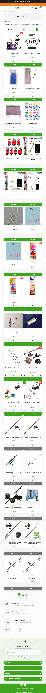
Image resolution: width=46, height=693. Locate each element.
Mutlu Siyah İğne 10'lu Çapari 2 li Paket (13, 123)
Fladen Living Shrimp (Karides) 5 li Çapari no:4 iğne (13, 263)
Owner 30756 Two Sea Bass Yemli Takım (32, 193)
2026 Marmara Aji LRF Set (13, 53)
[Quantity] (13, 61)
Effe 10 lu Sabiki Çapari (32, 123)
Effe (32, 121)
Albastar (32, 366)
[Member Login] (36, 8)
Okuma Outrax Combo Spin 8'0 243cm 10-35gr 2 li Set (13, 438)
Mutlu (13, 51)
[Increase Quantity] (21, 61)
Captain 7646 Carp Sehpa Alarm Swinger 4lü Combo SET (32, 54)
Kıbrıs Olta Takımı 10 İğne (33, 332)
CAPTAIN (32, 51)
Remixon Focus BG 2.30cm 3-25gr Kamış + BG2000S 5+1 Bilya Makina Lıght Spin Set (32, 403)
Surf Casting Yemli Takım (13, 332)
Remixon (32, 261)
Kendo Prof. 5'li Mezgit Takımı (32, 297)
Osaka (13, 575)
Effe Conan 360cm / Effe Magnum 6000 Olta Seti (14, 473)
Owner (32, 156)
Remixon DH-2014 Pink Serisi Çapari (33, 262)
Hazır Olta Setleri (13, 11)
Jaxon (13, 366)
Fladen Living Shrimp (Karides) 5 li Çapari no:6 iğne (32, 229)
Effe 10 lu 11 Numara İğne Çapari (13, 158)
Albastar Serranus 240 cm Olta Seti (33, 367)
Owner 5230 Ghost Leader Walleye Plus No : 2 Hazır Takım (32, 159)
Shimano (13, 540)
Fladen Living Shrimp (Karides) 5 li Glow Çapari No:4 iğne (13, 229)
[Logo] (17, 8)
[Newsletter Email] (23, 652)
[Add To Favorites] (21, 49)
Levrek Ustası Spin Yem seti (32, 507)
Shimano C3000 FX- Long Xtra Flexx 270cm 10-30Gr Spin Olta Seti (13, 543)
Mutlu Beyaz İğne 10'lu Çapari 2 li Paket (32, 88)
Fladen (13, 226)
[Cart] (40, 8)
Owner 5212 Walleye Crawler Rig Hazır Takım (13, 193)
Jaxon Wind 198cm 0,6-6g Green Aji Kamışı (13, 367)
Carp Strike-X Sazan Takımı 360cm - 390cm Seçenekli (13, 508)
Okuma (13, 435)
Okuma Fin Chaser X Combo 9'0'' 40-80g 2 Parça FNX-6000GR (32, 578)
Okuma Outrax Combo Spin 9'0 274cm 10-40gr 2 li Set (32, 438)
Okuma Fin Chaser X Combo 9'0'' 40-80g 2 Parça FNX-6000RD (13, 578)
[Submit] (39, 652)
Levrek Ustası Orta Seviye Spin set (13, 402)
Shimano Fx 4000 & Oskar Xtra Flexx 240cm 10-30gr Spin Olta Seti (32, 543)
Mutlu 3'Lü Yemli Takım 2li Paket (13, 88)
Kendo (32, 296)
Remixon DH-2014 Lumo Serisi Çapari (13, 297)
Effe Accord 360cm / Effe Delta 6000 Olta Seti (32, 473)
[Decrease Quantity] (6, 61)
